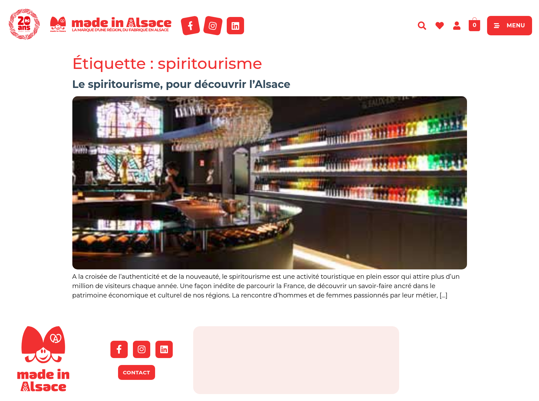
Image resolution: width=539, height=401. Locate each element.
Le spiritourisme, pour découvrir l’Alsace (181, 84)
